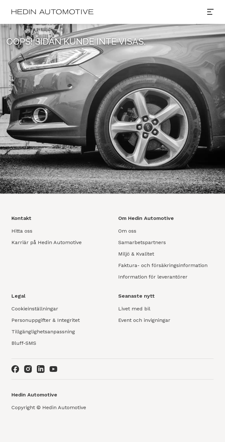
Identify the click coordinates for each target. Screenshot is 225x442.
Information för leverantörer (153, 277)
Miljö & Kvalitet (136, 254)
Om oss (127, 231)
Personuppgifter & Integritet (45, 320)
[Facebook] (15, 369)
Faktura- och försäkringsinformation (163, 265)
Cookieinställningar (34, 309)
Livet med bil (134, 309)
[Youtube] (53, 369)
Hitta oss (21, 231)
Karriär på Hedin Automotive (46, 242)
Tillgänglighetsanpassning (43, 332)
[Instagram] (28, 369)
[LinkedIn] (40, 369)
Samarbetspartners (142, 242)
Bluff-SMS (23, 343)
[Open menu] (213, 12)
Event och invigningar (144, 320)
